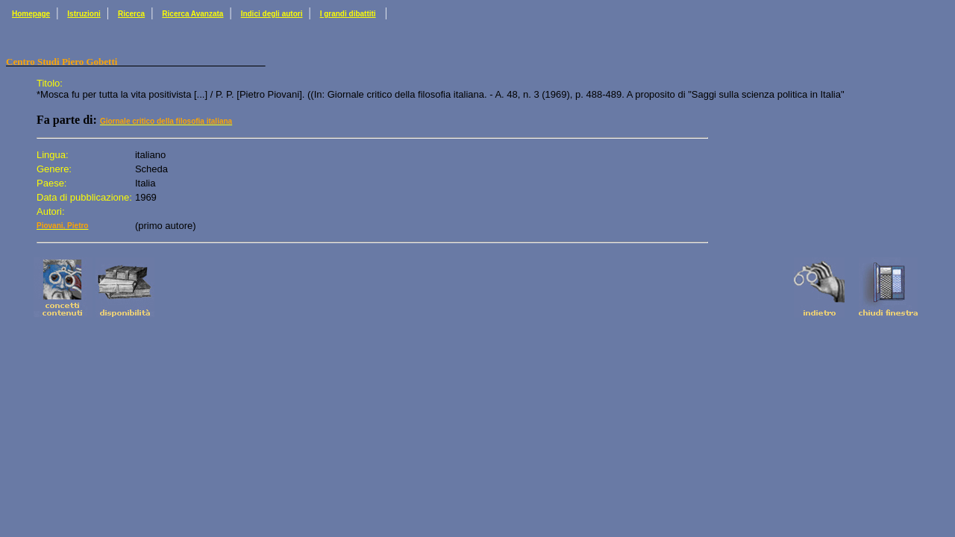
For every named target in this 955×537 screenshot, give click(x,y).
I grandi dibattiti (348, 14)
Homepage (31, 14)
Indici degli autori (272, 14)
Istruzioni (83, 14)
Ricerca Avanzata (192, 14)
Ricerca (131, 14)
